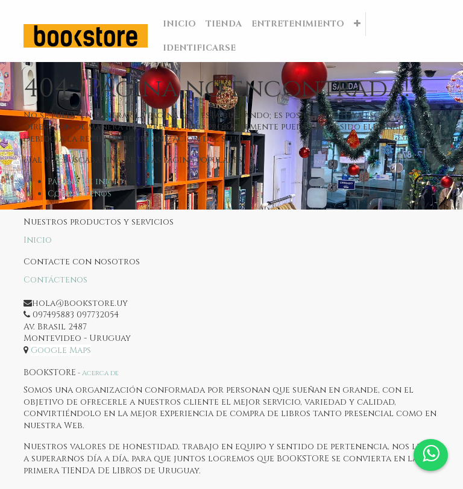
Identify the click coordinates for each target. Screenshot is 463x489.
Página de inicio (86, 181)
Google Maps (61, 350)
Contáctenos (80, 193)
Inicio (38, 240)
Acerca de (100, 373)
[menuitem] (179, 24)
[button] (357, 24)
